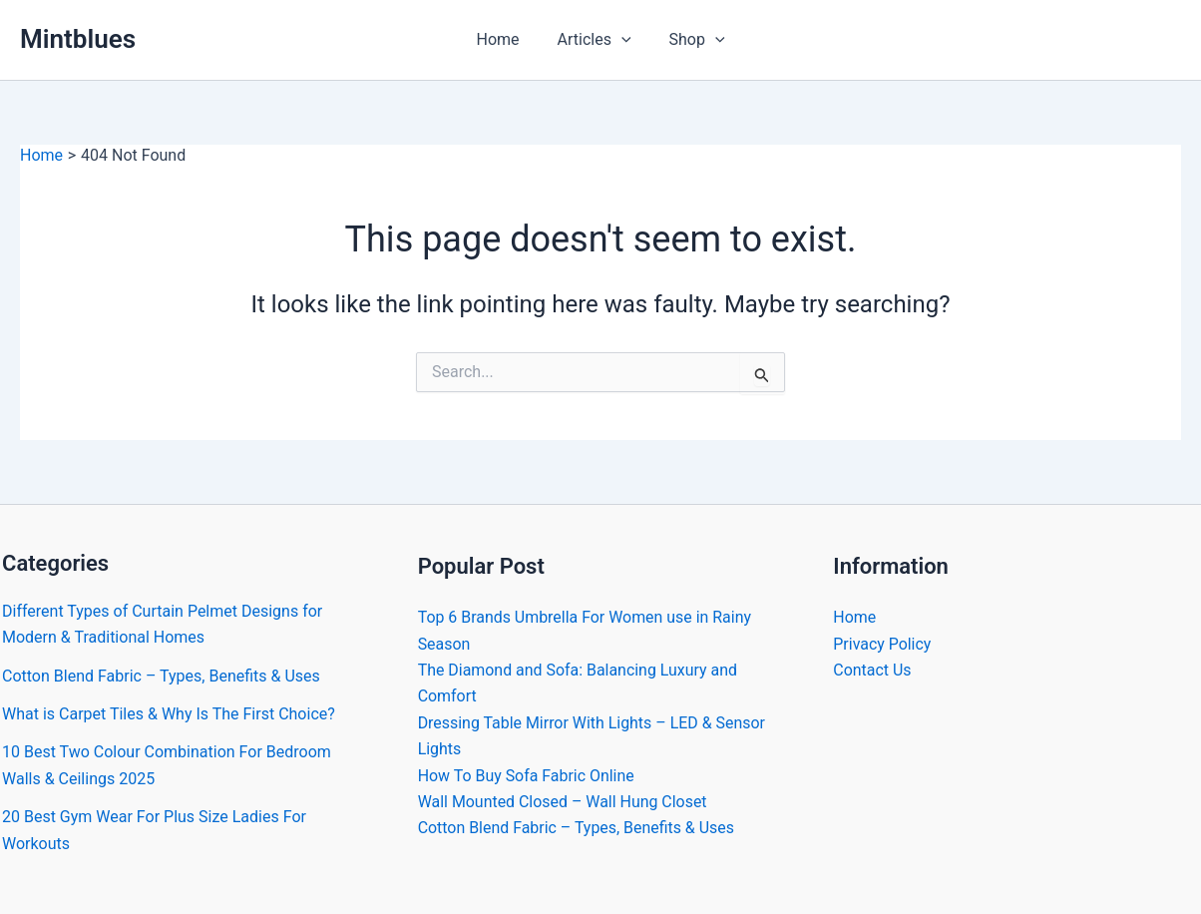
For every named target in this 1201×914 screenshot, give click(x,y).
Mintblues (78, 39)
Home (503, 39)
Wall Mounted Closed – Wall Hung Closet (563, 801)
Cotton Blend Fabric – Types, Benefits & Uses (161, 676)
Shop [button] (691, 40)
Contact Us (872, 670)
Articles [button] (594, 40)
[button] (621, 40)
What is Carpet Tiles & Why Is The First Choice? (168, 713)
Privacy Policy (882, 644)
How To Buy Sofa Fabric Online (526, 775)
